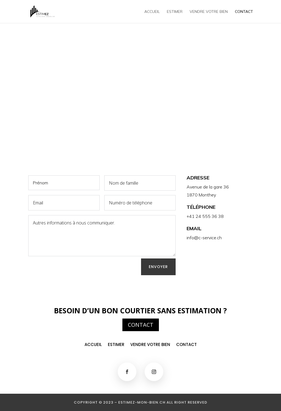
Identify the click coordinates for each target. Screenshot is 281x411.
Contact (244, 12)
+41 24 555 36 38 (205, 216)
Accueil (152, 12)
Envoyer (158, 266)
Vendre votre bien (209, 12)
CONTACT (140, 324)
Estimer (174, 12)
